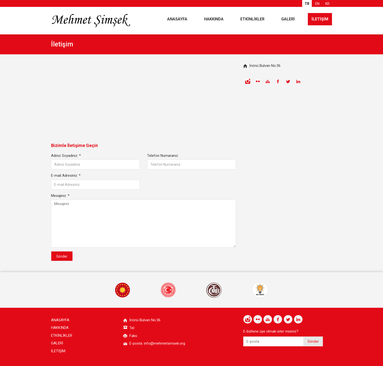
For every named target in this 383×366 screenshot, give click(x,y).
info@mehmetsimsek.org (164, 343)
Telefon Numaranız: (163, 155)
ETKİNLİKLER (252, 19)
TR (307, 4)
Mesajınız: (60, 195)
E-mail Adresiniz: (66, 175)
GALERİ (288, 19)
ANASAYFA (177, 19)
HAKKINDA (214, 19)
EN (317, 4)
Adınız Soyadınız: (66, 155)
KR (327, 4)
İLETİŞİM (320, 19)
